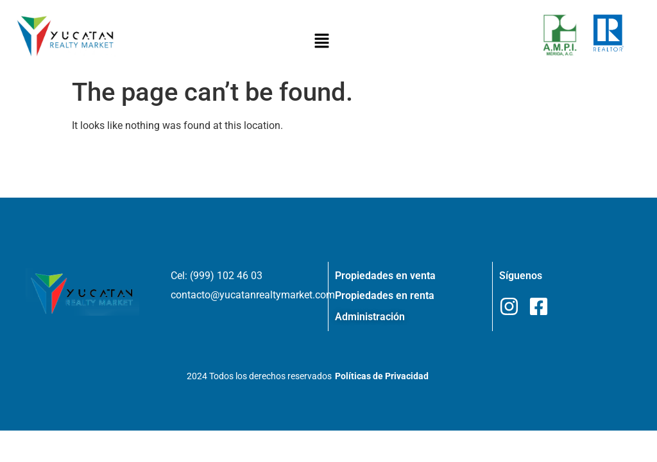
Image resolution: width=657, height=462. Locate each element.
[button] (322, 42)
